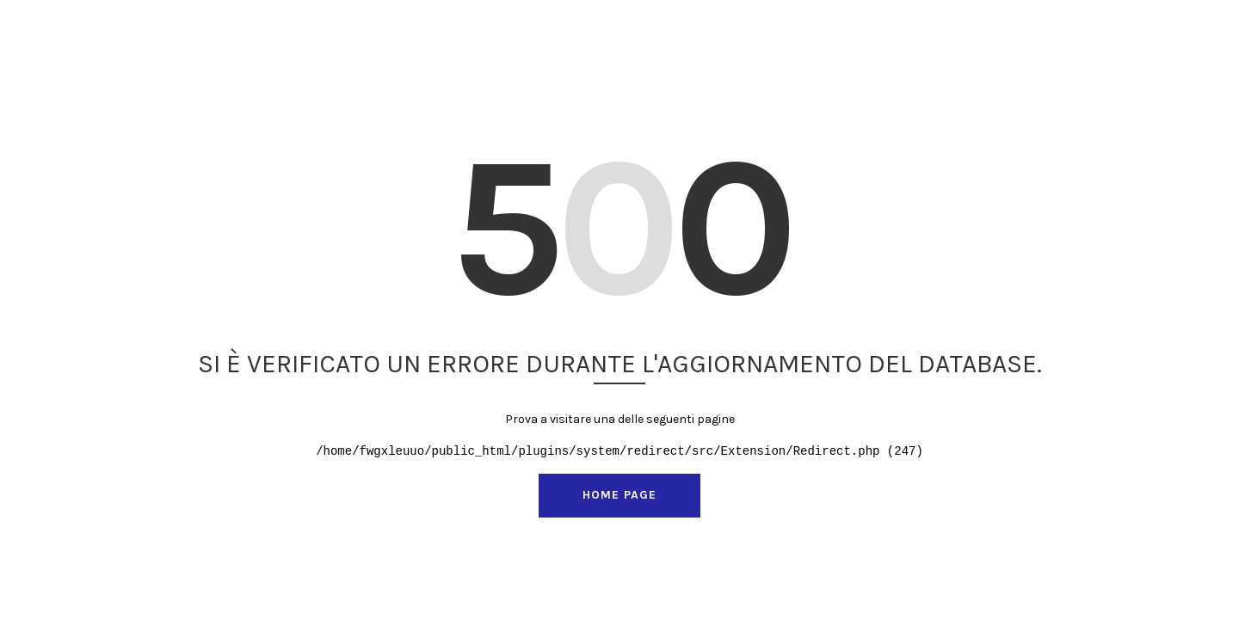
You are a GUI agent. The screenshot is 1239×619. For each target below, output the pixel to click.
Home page (619, 494)
